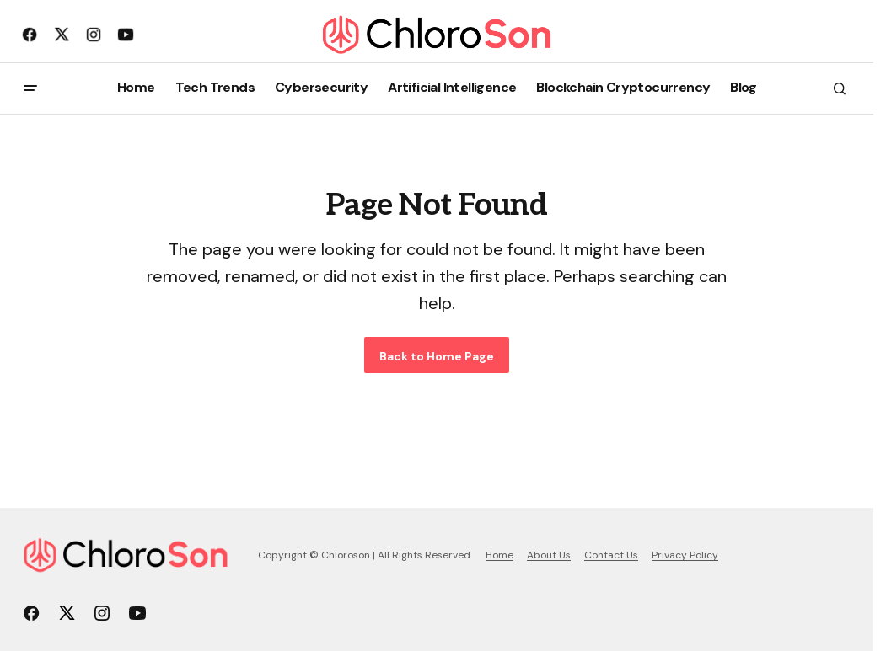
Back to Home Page (436, 356)
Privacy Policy (685, 555)
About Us (549, 555)
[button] (30, 88)
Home (499, 555)
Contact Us (611, 555)
